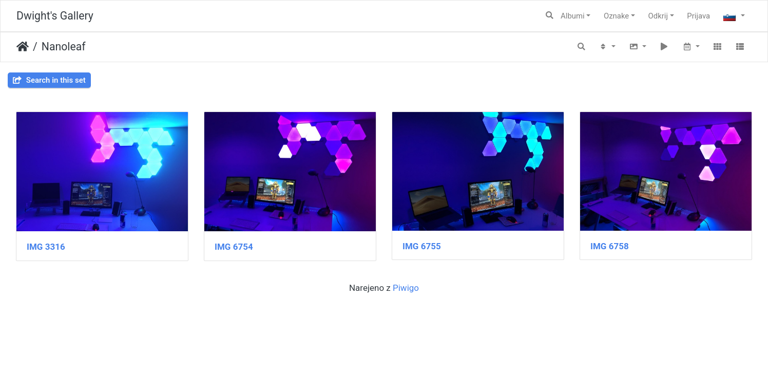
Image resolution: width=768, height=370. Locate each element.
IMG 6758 (609, 246)
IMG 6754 (234, 247)
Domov (22, 47)
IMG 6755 (421, 246)
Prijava (698, 16)
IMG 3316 (46, 247)
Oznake (616, 16)
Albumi (573, 16)
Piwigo (406, 288)
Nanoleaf (64, 46)
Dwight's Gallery (54, 15)
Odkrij (658, 16)
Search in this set (49, 80)
